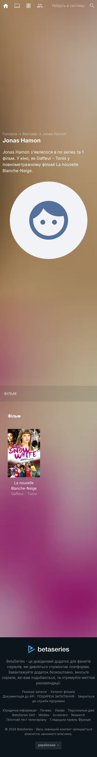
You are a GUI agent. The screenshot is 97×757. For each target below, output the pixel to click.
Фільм (10, 393)
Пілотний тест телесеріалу (26, 720)
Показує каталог (34, 692)
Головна (10, 134)
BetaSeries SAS (23, 715)
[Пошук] (92, 5)
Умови (59, 710)
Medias (44, 715)
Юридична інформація (19, 710)
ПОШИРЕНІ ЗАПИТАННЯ (55, 696)
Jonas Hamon (54, 134)
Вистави (30, 134)
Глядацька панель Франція (70, 720)
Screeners (60, 715)
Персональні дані (81, 710)
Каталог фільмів (63, 692)
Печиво (45, 710)
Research (78, 715)
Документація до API (18, 696)
